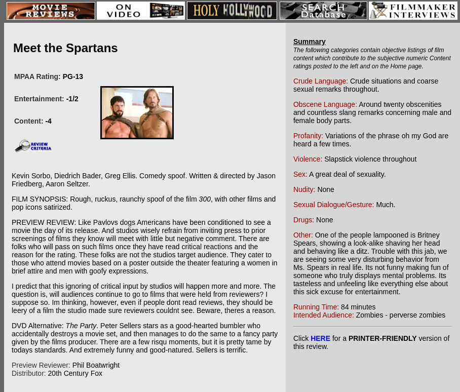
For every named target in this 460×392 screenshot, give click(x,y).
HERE (320, 338)
